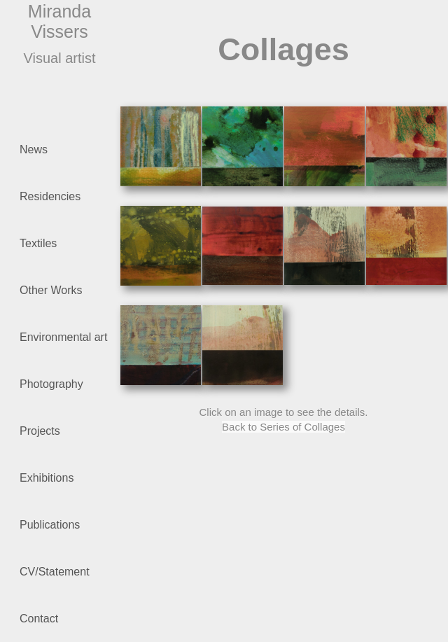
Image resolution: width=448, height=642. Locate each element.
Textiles (67, 244)
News (34, 149)
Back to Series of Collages (283, 427)
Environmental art (67, 338)
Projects (40, 431)
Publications (67, 526)
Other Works (67, 291)
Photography (67, 385)
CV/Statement (67, 573)
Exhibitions (47, 478)
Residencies (50, 196)
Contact (39, 618)
